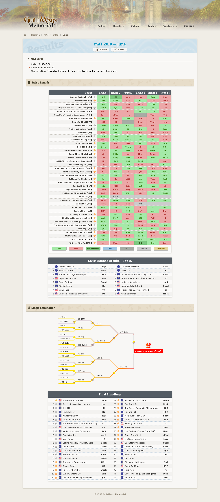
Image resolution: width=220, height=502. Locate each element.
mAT (46, 35)
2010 (56, 35)
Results (35, 35)
